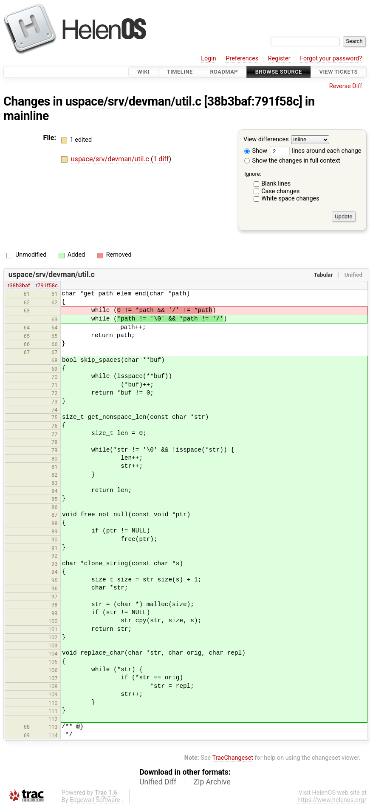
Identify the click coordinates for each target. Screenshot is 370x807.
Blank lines (276, 183)
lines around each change (316, 151)
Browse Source (278, 72)
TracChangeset (232, 757)
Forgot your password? (331, 58)
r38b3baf (19, 285)
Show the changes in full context (292, 160)
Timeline (180, 72)
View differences (266, 139)
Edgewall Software (95, 800)
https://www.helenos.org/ (332, 800)
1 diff (161, 159)
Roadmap (224, 72)
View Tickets (338, 72)
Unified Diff (157, 782)
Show (255, 151)
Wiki (143, 72)
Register (279, 58)
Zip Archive (212, 782)
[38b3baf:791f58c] (253, 101)
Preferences (242, 58)
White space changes (290, 198)
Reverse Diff (345, 86)
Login (208, 58)
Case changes (280, 191)
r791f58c (47, 285)
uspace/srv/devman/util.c (133, 101)
